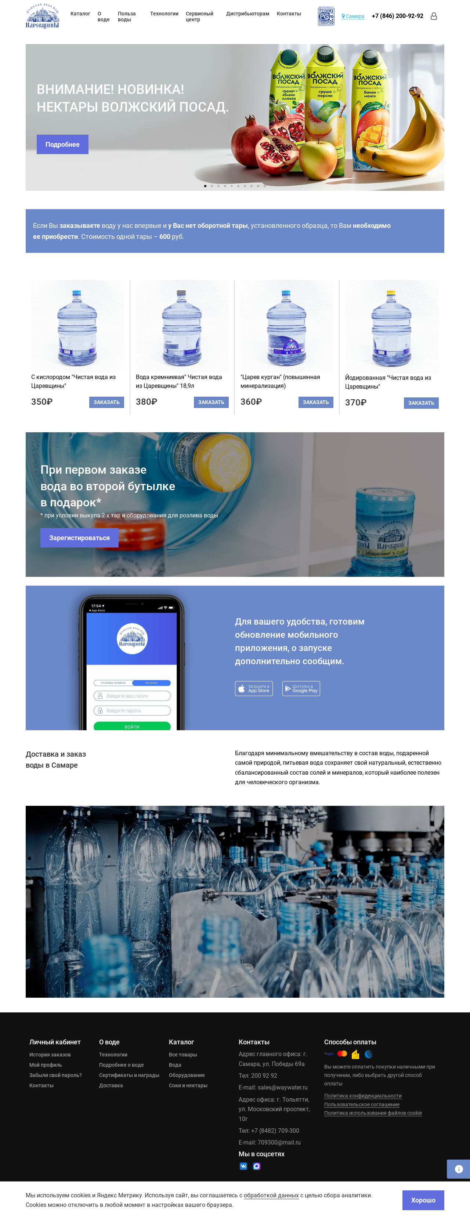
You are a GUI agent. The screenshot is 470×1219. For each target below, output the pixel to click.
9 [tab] (258, 186)
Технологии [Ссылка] (113, 1055)
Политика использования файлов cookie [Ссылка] (373, 1113)
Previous (20, 117)
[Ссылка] (42, 16)
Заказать (107, 402)
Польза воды (127, 16)
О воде (104, 16)
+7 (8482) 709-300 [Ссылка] (275, 1130)
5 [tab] (232, 186)
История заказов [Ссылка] (50, 1055)
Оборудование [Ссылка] (187, 1075)
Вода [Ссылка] (175, 1065)
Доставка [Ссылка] (111, 1085)
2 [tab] (212, 186)
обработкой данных (271, 1195)
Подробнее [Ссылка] (63, 144)
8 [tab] (251, 186)
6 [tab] (238, 186)
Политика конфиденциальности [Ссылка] (363, 1096)
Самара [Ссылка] (353, 16)
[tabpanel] (235, 117)
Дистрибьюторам (248, 14)
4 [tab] (225, 186)
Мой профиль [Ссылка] (45, 1065)
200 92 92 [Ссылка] (264, 1075)
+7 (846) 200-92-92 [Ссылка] (397, 15)
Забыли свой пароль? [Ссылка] (55, 1075)
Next (449, 117)
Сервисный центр (199, 16)
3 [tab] (218, 186)
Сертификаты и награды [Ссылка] (129, 1075)
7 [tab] (245, 186)
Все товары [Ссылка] (183, 1055)
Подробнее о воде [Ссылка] (121, 1065)
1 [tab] (205, 186)
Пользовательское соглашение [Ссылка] (362, 1104)
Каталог (80, 14)
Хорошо (423, 1200)
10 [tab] (265, 186)
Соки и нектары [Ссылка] (188, 1085)
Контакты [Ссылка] (41, 1085)
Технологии (164, 14)
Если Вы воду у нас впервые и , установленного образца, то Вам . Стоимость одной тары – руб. (212, 231)
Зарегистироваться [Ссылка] (79, 538)
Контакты (289, 14)
